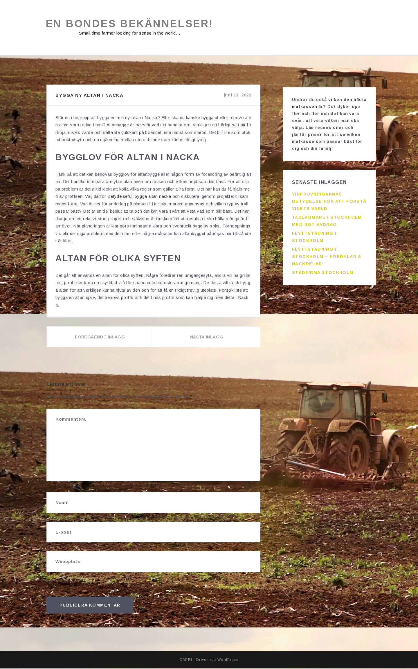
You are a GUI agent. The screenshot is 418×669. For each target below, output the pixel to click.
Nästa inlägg (206, 337)
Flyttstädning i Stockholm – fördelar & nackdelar (327, 254)
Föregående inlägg (100, 337)
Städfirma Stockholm (323, 270)
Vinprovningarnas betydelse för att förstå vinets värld (329, 199)
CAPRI (186, 660)
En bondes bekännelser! (132, 24)
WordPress (228, 660)
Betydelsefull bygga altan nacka (139, 196)
